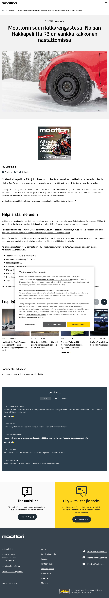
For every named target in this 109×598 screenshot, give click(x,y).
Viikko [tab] (55, 398)
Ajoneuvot (59, 21)
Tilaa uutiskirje (26, 516)
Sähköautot (46, 573)
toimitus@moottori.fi (11, 566)
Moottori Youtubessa (93, 564)
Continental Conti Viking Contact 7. (61, 200)
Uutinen (11, 10)
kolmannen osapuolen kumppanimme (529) (54, 280)
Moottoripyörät (47, 568)
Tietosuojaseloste (9, 583)
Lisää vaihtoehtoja (30, 324)
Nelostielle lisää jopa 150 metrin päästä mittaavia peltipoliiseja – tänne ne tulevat (34, 452)
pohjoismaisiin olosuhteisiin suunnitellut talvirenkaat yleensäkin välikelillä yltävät (36, 232)
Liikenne (42, 339)
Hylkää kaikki (54, 324)
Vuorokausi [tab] (45, 398)
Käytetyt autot (47, 563)
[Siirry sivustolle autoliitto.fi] (64, 591)
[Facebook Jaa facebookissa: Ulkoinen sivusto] (7, 172)
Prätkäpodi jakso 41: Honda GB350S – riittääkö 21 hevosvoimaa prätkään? (31, 464)
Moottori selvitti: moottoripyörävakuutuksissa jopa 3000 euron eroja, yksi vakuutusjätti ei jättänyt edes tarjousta (46, 438)
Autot (43, 549)
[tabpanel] (54, 435)
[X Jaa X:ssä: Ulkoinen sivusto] (16, 172)
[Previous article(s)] (96, 302)
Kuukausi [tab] (64, 398)
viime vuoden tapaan (38, 200)
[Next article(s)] (104, 302)
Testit (71, 339)
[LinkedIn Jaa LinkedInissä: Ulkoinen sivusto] (24, 172)
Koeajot (44, 558)
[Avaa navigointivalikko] (106, 3)
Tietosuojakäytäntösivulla (36, 315)
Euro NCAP (102, 339)
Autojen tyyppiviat (48, 554)
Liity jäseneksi (80, 519)
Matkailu (45, 583)
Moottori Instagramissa (94, 558)
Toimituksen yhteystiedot (12, 571)
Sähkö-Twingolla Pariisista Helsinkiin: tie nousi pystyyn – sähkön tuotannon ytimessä (35, 427)
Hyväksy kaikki (78, 324)
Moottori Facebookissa (94, 552)
